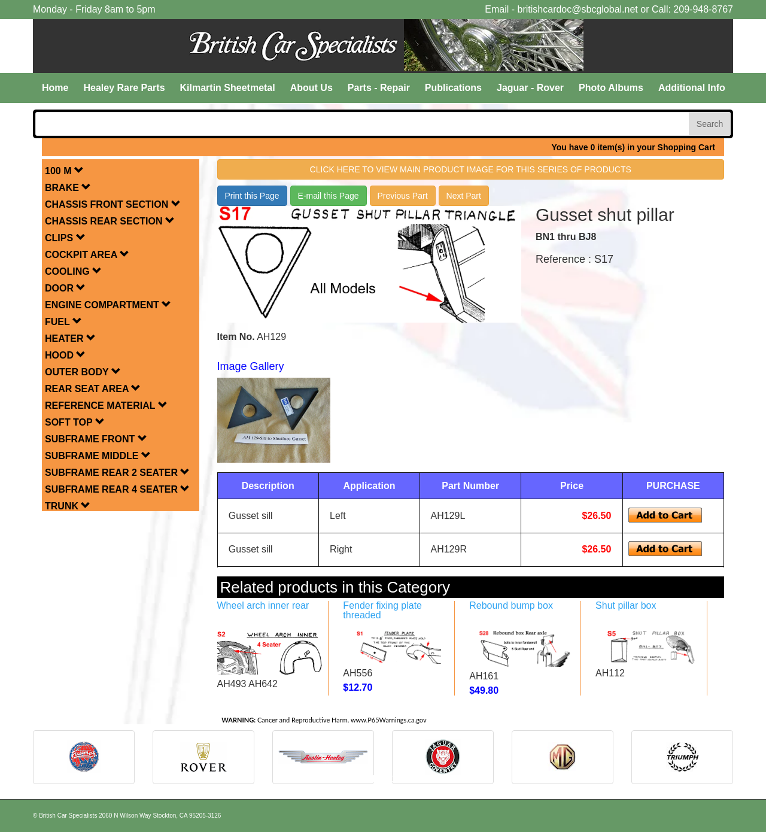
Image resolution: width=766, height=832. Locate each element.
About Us (311, 88)
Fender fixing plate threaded (382, 610)
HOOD (65, 355)
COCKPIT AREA (87, 255)
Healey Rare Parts (124, 88)
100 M (64, 171)
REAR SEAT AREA (93, 389)
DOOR (65, 288)
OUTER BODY (83, 372)
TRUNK (67, 506)
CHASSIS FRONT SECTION (113, 204)
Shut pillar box (625, 605)
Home (55, 88)
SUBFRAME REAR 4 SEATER (117, 489)
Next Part (463, 196)
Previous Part (403, 196)
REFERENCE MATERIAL (106, 405)
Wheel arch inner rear (263, 605)
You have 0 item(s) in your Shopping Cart (633, 147)
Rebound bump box (511, 605)
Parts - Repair (379, 88)
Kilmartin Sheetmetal (227, 88)
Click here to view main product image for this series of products (470, 169)
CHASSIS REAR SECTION (110, 221)
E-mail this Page (328, 196)
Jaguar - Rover (530, 88)
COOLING (73, 271)
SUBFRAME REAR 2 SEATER (117, 472)
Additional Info (691, 88)
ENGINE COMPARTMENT (108, 305)
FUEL (63, 322)
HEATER (70, 338)
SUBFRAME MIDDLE (98, 456)
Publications (453, 88)
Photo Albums (611, 88)
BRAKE (68, 188)
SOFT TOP (75, 422)
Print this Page (252, 196)
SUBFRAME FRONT (96, 439)
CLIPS (65, 238)
